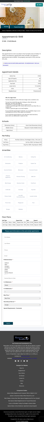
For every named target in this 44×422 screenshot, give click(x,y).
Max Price (7, 295)
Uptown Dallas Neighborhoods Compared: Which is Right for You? (22, 393)
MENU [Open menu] (39, 5)
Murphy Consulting (24, 420)
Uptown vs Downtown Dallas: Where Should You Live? (22, 395)
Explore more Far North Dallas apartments (14, 63)
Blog (22, 383)
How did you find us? (10, 301)
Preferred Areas (8, 259)
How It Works (22, 373)
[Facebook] (16, 360)
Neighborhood (21, 370)
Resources (21, 385)
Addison (22, 263)
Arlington (22, 266)
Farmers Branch (22, 273)
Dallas (22, 269)
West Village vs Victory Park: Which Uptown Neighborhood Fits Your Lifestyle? (22, 398)
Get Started (21, 375)
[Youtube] (24, 360)
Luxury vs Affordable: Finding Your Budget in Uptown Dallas (22, 403)
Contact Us (21, 378)
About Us (22, 367)
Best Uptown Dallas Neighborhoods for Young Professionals (22, 400)
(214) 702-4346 (27, 1)
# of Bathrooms (8, 288)
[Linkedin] (27, 360)
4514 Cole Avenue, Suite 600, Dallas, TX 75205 (24, 358)
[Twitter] (19, 360)
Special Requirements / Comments (13, 308)
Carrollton (22, 268)
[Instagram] (22, 360)
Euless (22, 271)
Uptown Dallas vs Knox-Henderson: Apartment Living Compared (22, 405)
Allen (22, 264)
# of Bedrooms (8, 282)
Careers (21, 380)
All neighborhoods (29, 63)
